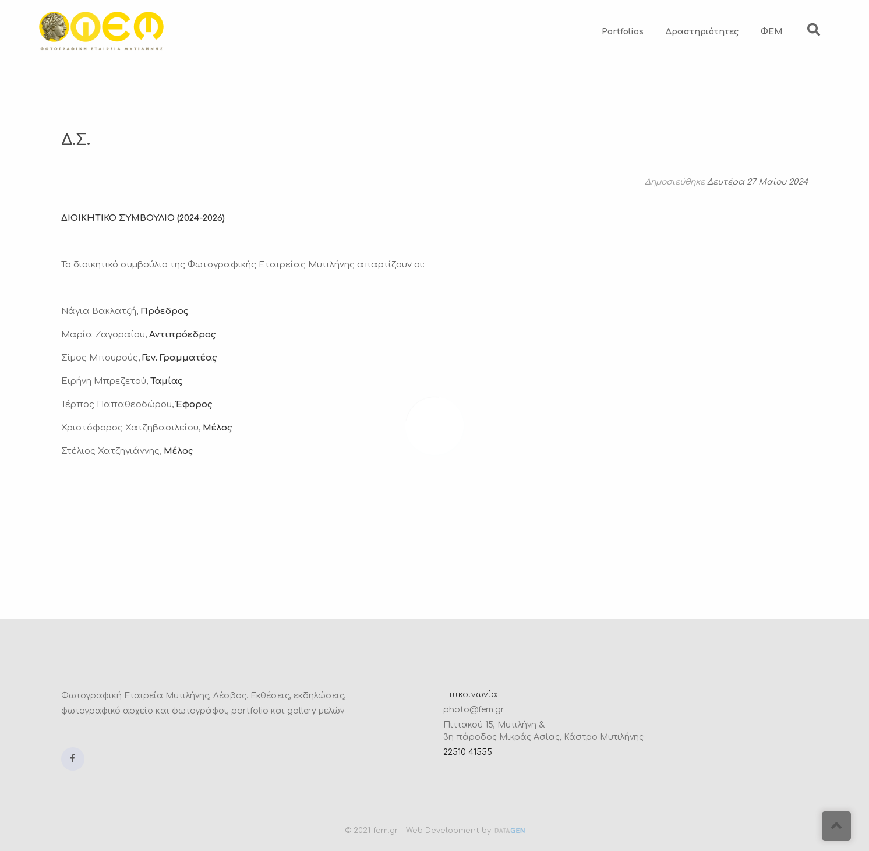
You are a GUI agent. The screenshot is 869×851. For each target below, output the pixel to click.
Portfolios (623, 31)
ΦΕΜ (772, 31)
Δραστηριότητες (702, 31)
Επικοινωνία (470, 694)
